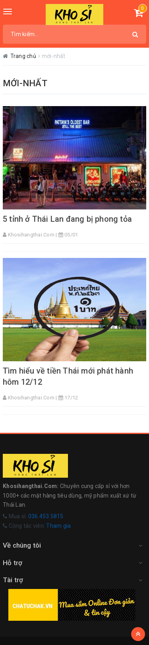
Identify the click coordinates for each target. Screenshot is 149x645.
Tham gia (58, 526)
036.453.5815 (46, 516)
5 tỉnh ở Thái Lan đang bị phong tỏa (67, 219)
